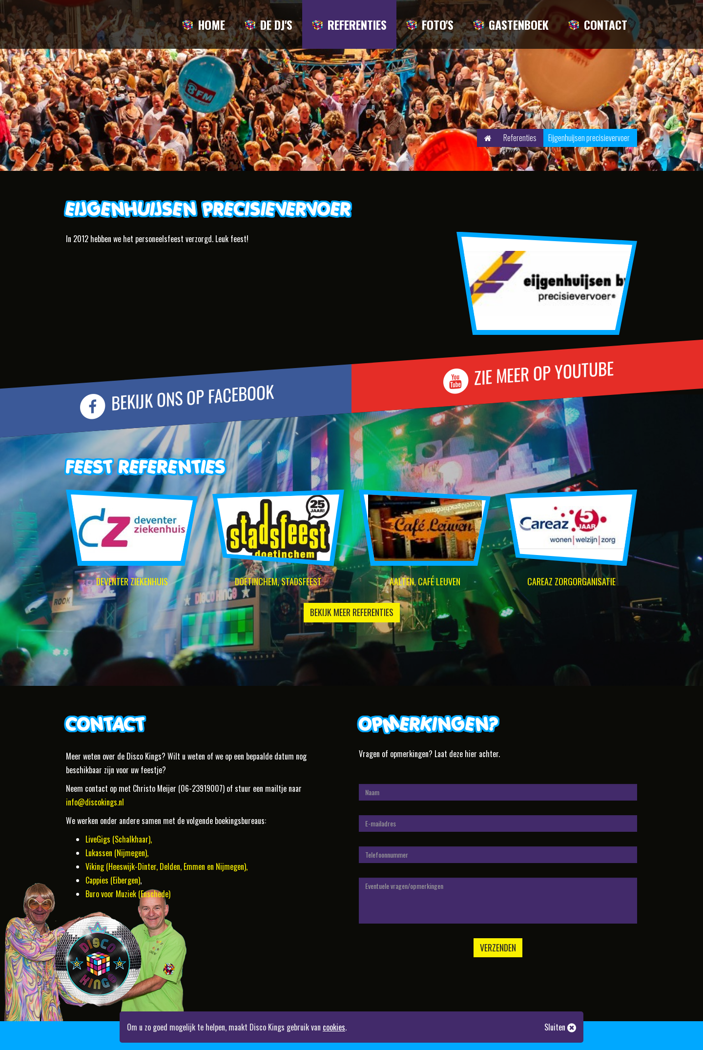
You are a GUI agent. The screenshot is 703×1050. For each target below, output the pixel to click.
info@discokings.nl (95, 802)
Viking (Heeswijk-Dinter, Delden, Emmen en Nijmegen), (166, 866)
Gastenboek (519, 24)
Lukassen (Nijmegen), (116, 853)
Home (211, 24)
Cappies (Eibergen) (112, 880)
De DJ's (276, 24)
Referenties (357, 24)
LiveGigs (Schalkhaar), (118, 839)
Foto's (438, 24)
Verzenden (498, 947)
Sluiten (560, 1027)
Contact (605, 24)
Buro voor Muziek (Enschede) (127, 894)
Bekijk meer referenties (351, 612)
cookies (334, 1027)
